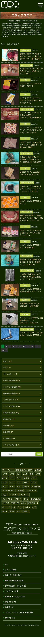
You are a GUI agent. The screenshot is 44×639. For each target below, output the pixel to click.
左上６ (4, 485)
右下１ (4, 514)
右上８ (23, 505)
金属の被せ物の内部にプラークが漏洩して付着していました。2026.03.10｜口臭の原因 (30, 159)
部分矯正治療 (36, 501)
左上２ (12, 485)
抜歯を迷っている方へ (24, 472)
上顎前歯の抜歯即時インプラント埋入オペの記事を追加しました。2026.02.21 (30, 276)
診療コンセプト (11, 604)
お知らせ (7, 362)
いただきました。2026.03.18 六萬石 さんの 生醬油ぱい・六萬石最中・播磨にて (31, 144)
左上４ (26, 480)
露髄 (31, 476)
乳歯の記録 (8, 434)
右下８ (12, 476)
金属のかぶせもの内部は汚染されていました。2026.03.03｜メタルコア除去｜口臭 (30, 188)
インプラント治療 (11, 593)
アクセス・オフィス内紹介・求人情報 (19, 615)
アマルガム (14, 497)
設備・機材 (9, 427)
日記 (7, 368)
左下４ (4, 489)
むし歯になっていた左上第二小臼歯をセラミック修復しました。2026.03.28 (30, 71)
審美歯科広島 (9, 421)
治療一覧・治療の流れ (13, 577)
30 (33, 347)
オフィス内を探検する (12, 447)
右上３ (27, 509)
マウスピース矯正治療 (10, 505)
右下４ (12, 514)
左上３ (19, 514)
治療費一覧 (9, 609)
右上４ (33, 480)
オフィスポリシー (11, 375)
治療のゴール (33, 505)
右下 (34, 509)
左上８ (25, 476)
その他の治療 (9, 441)
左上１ (19, 485)
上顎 (14, 509)
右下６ (4, 476)
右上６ (33, 485)
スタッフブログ (11, 572)
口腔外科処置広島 (11, 401)
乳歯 (18, 476)
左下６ (26, 489)
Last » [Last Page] (4, 350)
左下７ (19, 489)
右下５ (37, 476)
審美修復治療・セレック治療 (15, 588)
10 (24, 347)
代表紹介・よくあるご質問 (15, 599)
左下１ (26, 514)
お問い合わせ (10, 620)
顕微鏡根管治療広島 (12, 395)
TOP (3, 44)
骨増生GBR (35, 489)
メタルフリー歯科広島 (12, 388)
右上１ (26, 485)
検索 (39, 456)
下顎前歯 (19, 493)
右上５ (4, 497)
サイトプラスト (8, 472)
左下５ (12, 489)
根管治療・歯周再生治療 (14, 583)
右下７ (18, 501)
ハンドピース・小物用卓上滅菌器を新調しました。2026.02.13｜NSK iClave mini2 (31, 320)
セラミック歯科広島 (12, 381)
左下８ (25, 501)
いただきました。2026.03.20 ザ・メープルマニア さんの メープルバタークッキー (31, 129)
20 (28, 347)
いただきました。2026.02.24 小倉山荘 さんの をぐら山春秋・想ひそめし (30, 232)
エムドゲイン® (30, 493)
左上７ (12, 480)
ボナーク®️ (6, 509)
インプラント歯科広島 (12, 408)
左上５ (19, 480)
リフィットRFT (8, 493)
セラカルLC (24, 497)
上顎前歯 (38, 472)
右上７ (4, 480)
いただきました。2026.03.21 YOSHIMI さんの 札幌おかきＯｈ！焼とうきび (31, 100)
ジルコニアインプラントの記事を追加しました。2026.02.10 (30, 335)
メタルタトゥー (8, 501)
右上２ (20, 509)
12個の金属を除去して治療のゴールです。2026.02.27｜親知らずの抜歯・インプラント (31, 217)
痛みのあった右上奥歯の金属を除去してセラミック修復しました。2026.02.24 (30, 261)
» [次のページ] (40, 347)
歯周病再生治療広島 (11, 414)
